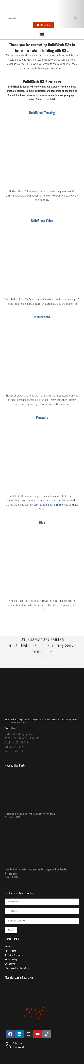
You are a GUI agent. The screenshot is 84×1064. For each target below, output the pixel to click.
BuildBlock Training (42, 112)
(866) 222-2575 (20, 1046)
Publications (42, 316)
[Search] (38, 18)
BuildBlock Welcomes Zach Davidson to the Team (30, 814)
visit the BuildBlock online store (49, 504)
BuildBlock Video (42, 220)
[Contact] (9, 1045)
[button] (42, 34)
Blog (42, 522)
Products (42, 417)
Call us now (18, 1043)
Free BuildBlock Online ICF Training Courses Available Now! (42, 648)
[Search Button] (75, 18)
